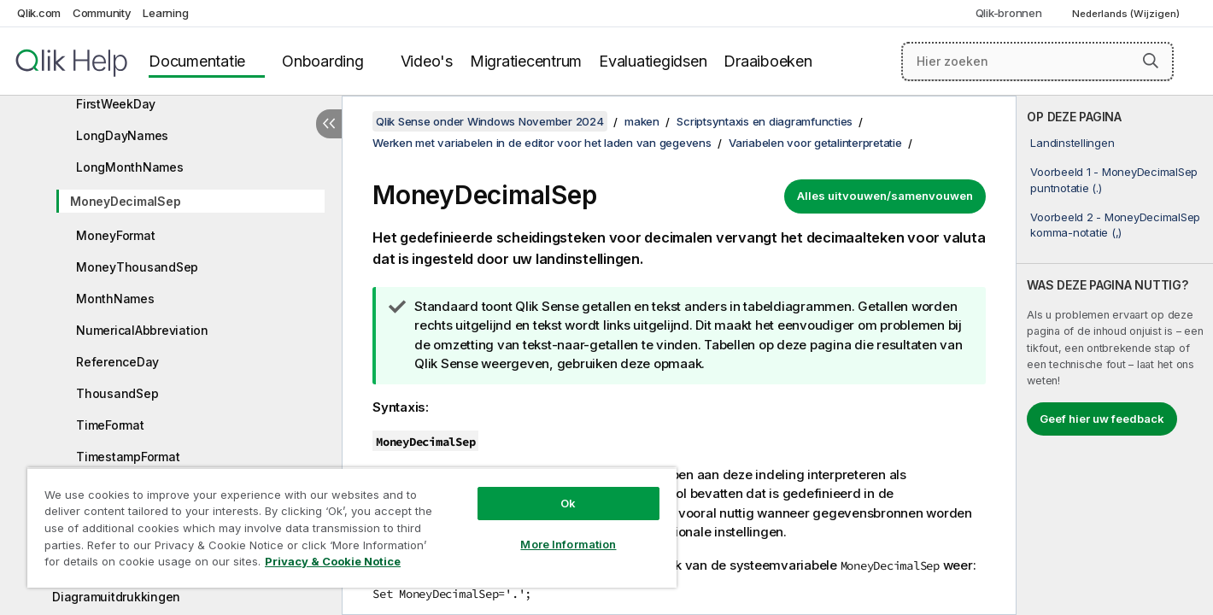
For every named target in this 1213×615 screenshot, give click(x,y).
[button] (1150, 60)
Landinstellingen (1072, 142)
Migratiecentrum (526, 61)
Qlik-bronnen (1009, 13)
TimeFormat (110, 425)
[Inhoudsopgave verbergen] (329, 123)
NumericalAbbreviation (142, 330)
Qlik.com (39, 13)
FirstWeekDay (115, 104)
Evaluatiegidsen (652, 61)
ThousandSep (117, 393)
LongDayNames (122, 135)
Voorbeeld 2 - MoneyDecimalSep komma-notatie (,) (1115, 224)
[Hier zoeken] (1037, 61)
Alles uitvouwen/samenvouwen (885, 195)
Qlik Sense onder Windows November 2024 (490, 121)
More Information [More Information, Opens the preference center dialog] (568, 544)
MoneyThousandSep (137, 267)
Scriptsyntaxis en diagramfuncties (765, 121)
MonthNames (115, 298)
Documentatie (197, 61)
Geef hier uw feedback (1102, 418)
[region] (352, 527)
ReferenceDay (117, 361)
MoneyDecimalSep (125, 201)
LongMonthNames (130, 167)
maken (641, 121)
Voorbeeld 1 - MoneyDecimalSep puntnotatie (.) (1114, 179)
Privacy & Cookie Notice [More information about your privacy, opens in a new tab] (333, 561)
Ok (568, 503)
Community (102, 13)
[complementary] (1115, 355)
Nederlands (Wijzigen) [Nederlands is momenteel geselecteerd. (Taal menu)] (1127, 14)
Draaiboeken (768, 61)
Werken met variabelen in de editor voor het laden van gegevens (542, 142)
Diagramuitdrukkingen (116, 596)
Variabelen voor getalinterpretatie (815, 142)
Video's (427, 61)
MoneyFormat (115, 235)
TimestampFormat (127, 456)
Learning (165, 13)
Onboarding (323, 61)
